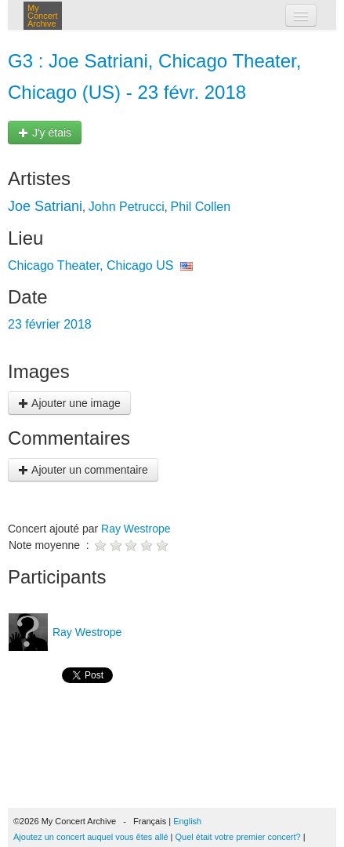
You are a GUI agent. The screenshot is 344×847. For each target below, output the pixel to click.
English (187, 821)
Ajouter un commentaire (83, 469)
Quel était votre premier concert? (238, 837)
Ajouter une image (69, 403)
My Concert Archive (42, 15)
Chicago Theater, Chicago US (90, 265)
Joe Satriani (45, 206)
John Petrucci (127, 206)
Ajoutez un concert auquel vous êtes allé (90, 837)
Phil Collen (200, 206)
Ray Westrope (135, 528)
